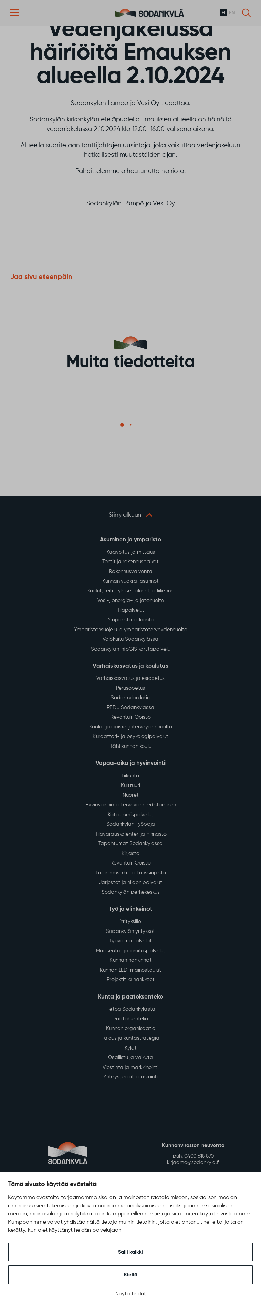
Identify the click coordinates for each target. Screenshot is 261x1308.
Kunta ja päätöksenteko (130, 997)
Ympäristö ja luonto (131, 619)
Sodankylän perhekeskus (131, 892)
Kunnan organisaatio (130, 1028)
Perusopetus (130, 688)
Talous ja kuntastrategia (130, 1038)
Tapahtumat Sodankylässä (130, 843)
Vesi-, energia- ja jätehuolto (130, 600)
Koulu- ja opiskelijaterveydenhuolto (130, 727)
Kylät (131, 1048)
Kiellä (130, 1274)
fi (223, 13)
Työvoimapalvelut (130, 940)
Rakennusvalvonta (130, 571)
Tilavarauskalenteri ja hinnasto (131, 834)
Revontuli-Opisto (130, 717)
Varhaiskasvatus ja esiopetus (130, 678)
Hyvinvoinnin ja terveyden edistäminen (130, 804)
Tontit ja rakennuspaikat (130, 561)
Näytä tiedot (130, 1293)
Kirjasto (130, 853)
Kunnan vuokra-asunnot (130, 581)
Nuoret (131, 795)
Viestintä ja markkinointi (130, 1067)
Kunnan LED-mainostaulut (130, 970)
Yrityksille (130, 921)
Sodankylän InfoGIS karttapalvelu (130, 649)
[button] (14, 12)
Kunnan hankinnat (131, 960)
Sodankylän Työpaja (130, 824)
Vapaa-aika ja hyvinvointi (130, 763)
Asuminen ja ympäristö (130, 540)
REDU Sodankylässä (130, 707)
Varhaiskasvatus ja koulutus (130, 666)
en (232, 13)
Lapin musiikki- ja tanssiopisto (130, 872)
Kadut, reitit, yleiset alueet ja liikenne (130, 590)
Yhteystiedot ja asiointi (130, 1076)
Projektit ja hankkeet (131, 979)
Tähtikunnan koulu (130, 746)
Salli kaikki (130, 1252)
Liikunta (130, 775)
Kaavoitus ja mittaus (130, 552)
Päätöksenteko (130, 1018)
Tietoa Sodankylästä (130, 1009)
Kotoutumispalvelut (130, 814)
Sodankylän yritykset (130, 931)
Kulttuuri (130, 785)
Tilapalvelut (130, 610)
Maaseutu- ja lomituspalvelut (131, 950)
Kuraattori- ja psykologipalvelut (130, 736)
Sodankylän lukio (130, 697)
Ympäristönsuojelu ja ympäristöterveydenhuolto (130, 629)
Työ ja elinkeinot (130, 909)
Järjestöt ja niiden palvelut (130, 882)
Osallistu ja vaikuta (130, 1057)
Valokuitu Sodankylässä (130, 639)
